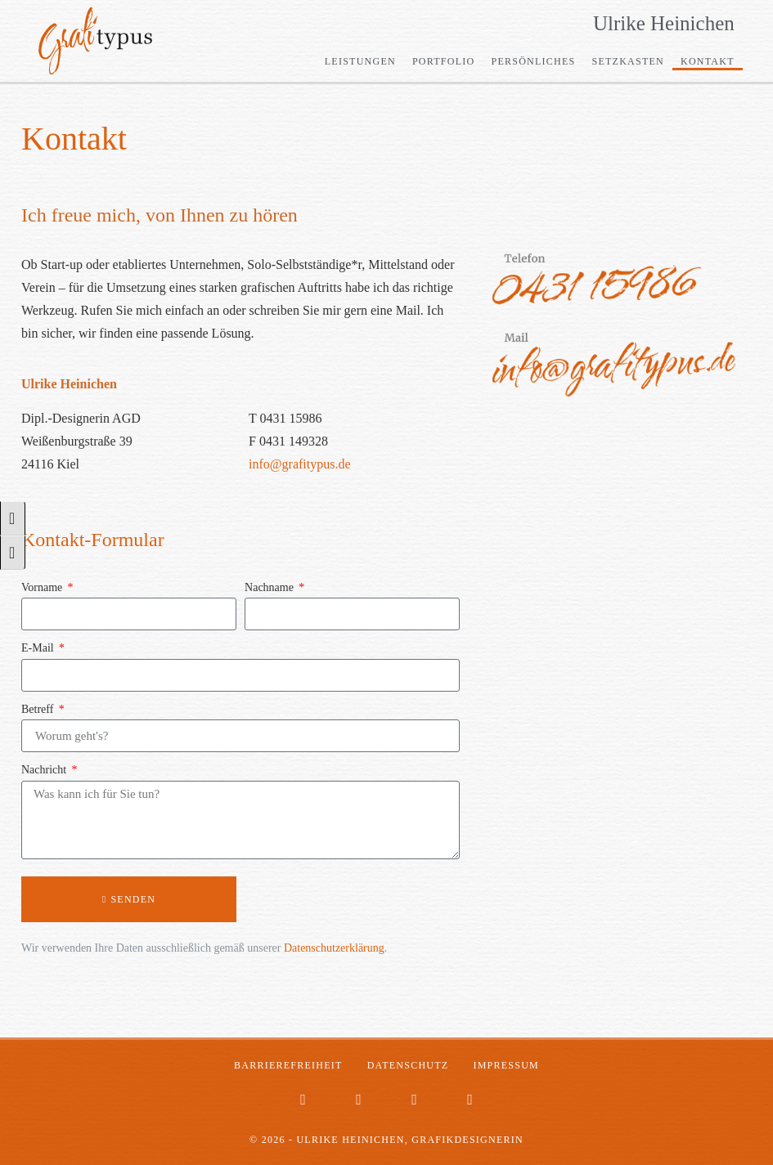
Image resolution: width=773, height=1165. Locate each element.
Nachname (270, 587)
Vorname (43, 587)
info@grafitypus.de (299, 464)
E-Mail (38, 648)
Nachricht (45, 770)
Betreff (38, 709)
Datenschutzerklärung (334, 948)
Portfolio (443, 61)
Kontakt (708, 61)
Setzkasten (627, 61)
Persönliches (533, 61)
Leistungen (360, 61)
